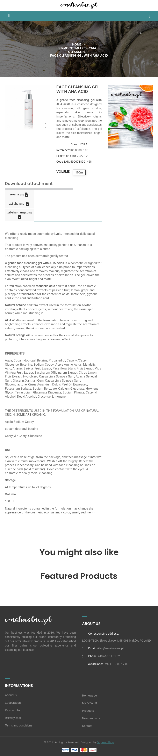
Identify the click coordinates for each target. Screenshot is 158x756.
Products (88, 710)
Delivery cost (13, 717)
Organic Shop (105, 742)
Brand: (75, 144)
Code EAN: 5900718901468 (74, 161)
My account (89, 703)
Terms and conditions (18, 725)
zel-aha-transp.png (19, 214)
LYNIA (83, 144)
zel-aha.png (19, 203)
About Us (11, 695)
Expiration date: (66, 156)
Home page (89, 695)
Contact (87, 725)
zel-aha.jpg (19, 194)
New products (91, 718)
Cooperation (13, 702)
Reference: (63, 150)
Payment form (14, 710)
